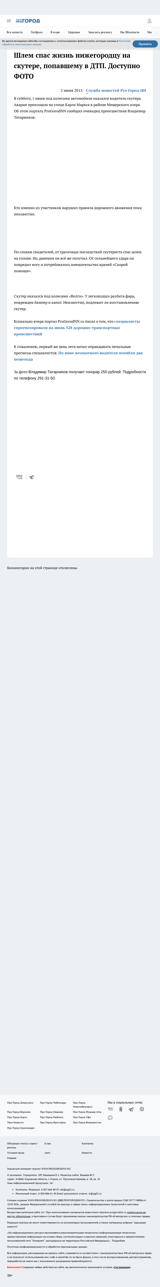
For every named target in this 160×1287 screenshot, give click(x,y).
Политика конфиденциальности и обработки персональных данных (47, 1246)
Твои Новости (15, 1122)
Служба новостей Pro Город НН (116, 90)
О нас (47, 1143)
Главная (11, 1158)
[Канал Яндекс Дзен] (142, 1109)
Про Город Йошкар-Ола (87, 1111)
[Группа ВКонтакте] (110, 1109)
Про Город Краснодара (20, 1127)
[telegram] (33, 477)
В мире (55, 32)
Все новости (15, 32)
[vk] (19, 477)
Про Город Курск (17, 1117)
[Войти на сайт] (149, 21)
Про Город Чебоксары (53, 1102)
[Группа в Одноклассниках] (121, 1109)
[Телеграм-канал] (131, 1109)
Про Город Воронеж (19, 1111)
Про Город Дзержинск (20, 1102)
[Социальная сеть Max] (110, 1117)
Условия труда (15, 1152)
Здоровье (74, 32)
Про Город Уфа (82, 1117)
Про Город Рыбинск (51, 1117)
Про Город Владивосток (87, 1122)
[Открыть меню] (9, 21)
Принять (145, 44)
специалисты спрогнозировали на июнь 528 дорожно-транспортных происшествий (77, 327)
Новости (87, 1152)
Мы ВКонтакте (129, 32)
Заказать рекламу (100, 32)
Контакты (87, 1143)
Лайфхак (37, 32)
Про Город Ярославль (53, 1122)
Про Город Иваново (51, 1111)
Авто (47, 1152)
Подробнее (118, 1240)
